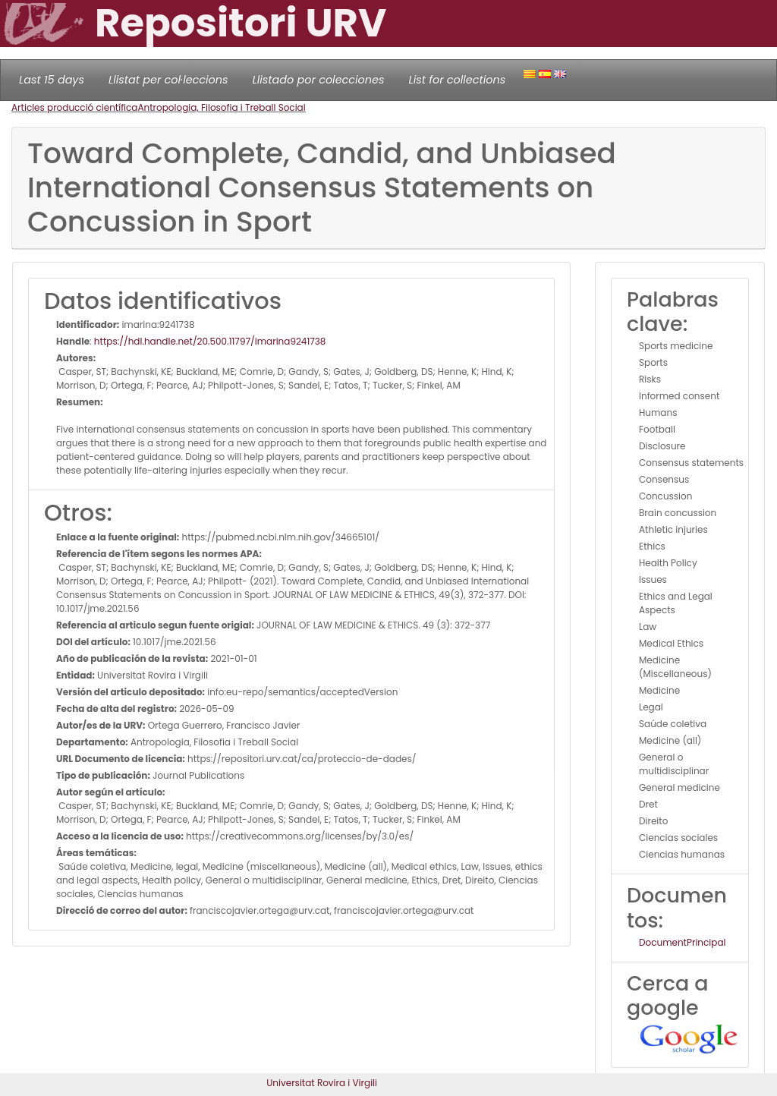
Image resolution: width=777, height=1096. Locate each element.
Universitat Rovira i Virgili (321, 1082)
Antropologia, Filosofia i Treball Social (221, 107)
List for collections (456, 79)
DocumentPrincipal (682, 942)
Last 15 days (51, 79)
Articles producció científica (74, 107)
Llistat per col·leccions (168, 79)
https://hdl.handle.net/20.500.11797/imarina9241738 (210, 341)
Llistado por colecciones (319, 79)
